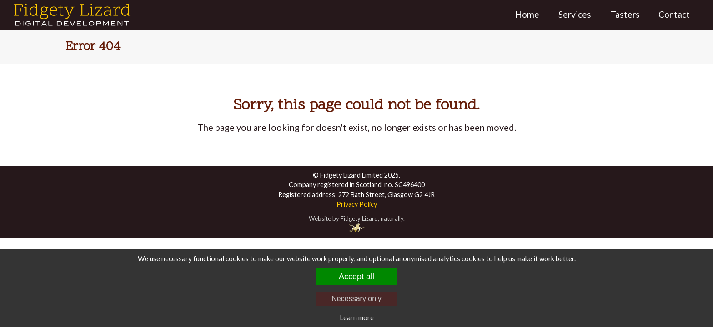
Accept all (356, 276)
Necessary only (356, 298)
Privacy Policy (356, 204)
